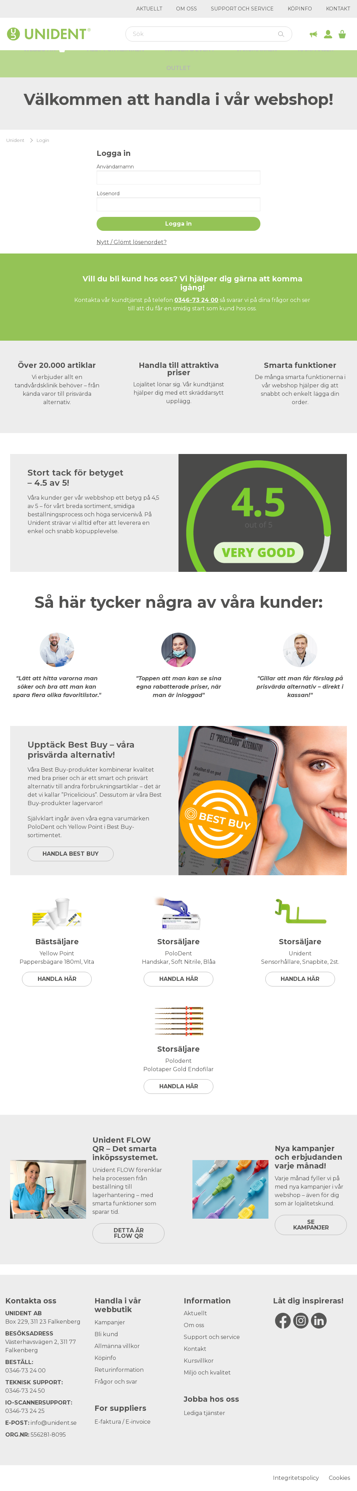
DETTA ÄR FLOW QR (129, 1233)
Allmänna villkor (117, 1346)
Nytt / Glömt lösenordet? (132, 242)
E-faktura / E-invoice (122, 1421)
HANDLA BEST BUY (71, 853)
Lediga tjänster (204, 1413)
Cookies (339, 1478)
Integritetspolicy (296, 1478)
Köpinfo (300, 9)
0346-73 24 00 (25, 1370)
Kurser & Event (190, 59)
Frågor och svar (115, 1381)
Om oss (186, 9)
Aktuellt (149, 9)
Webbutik (44, 58)
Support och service (242, 9)
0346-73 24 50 (25, 1390)
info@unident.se (54, 1423)
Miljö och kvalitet (207, 1372)
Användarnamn (115, 167)
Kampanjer (316, 59)
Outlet (178, 78)
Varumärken (256, 59)
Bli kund (106, 1334)
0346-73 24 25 (25, 1411)
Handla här (57, 979)
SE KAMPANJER (311, 1225)
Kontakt (338, 9)
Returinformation (119, 1370)
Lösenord (108, 193)
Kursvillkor (199, 1360)
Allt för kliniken (115, 59)
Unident (15, 140)
